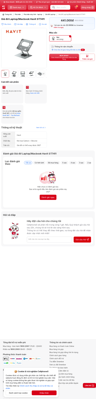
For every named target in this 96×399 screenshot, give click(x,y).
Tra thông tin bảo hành (58, 368)
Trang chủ (8, 14)
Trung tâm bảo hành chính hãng (61, 377)
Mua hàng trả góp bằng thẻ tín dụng (63, 352)
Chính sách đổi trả (56, 358)
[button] (44, 74)
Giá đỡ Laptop (50, 14)
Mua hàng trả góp (56, 349)
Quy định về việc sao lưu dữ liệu (61, 380)
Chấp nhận (44, 393)
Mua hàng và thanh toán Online (61, 346)
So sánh (45, 24)
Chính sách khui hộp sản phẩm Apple (63, 383)
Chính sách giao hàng (57, 355)
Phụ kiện (18, 14)
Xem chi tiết (35, 93)
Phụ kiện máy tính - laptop (33, 14)
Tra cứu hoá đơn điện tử (59, 371)
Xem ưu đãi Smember (57, 365)
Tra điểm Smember (56, 362)
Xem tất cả (41, 120)
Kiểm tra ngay (59, 27)
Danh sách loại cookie (18, 393)
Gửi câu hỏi (82, 232)
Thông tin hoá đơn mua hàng (60, 374)
